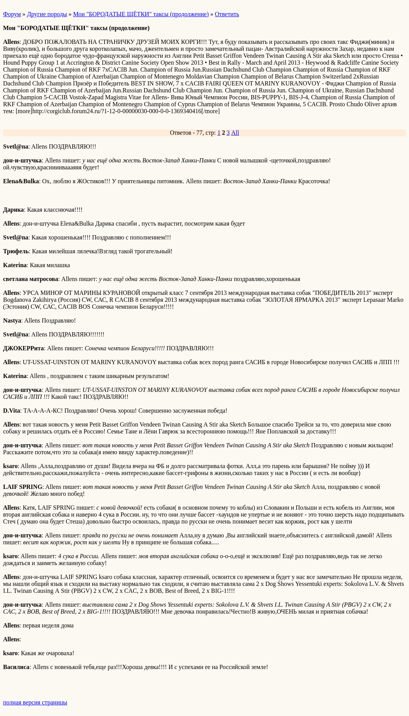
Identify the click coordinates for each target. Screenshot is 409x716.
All (235, 132)
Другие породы (47, 14)
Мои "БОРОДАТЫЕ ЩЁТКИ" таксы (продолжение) (141, 14)
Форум (12, 14)
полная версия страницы (35, 702)
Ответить (227, 14)
